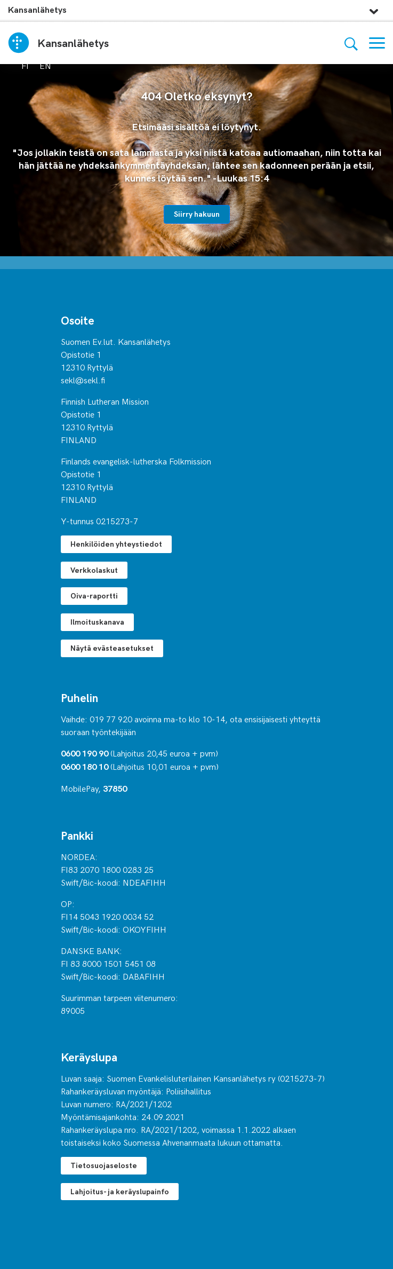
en (45, 65)
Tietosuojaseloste (103, 1165)
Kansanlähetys (37, 9)
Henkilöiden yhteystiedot (116, 544)
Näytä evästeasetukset (112, 648)
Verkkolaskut (94, 570)
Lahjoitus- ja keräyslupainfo (119, 1191)
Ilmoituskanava (97, 622)
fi (25, 65)
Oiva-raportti (94, 595)
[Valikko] (377, 43)
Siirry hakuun (197, 214)
